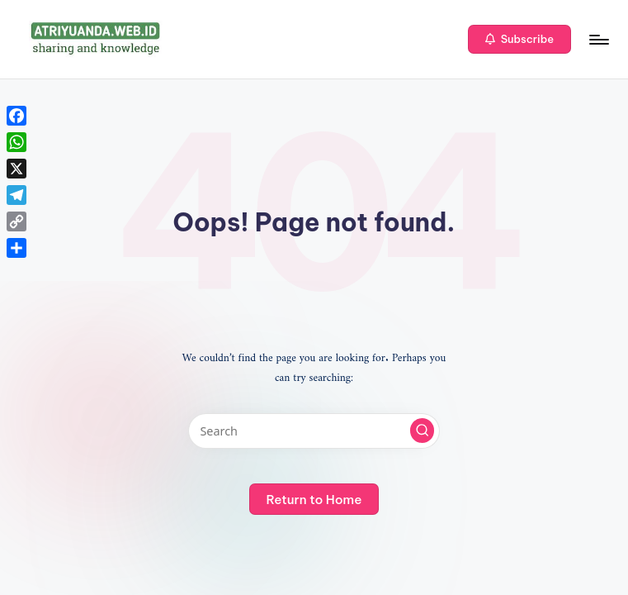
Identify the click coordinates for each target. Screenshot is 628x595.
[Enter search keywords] (314, 431)
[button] (519, 40)
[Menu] (598, 40)
